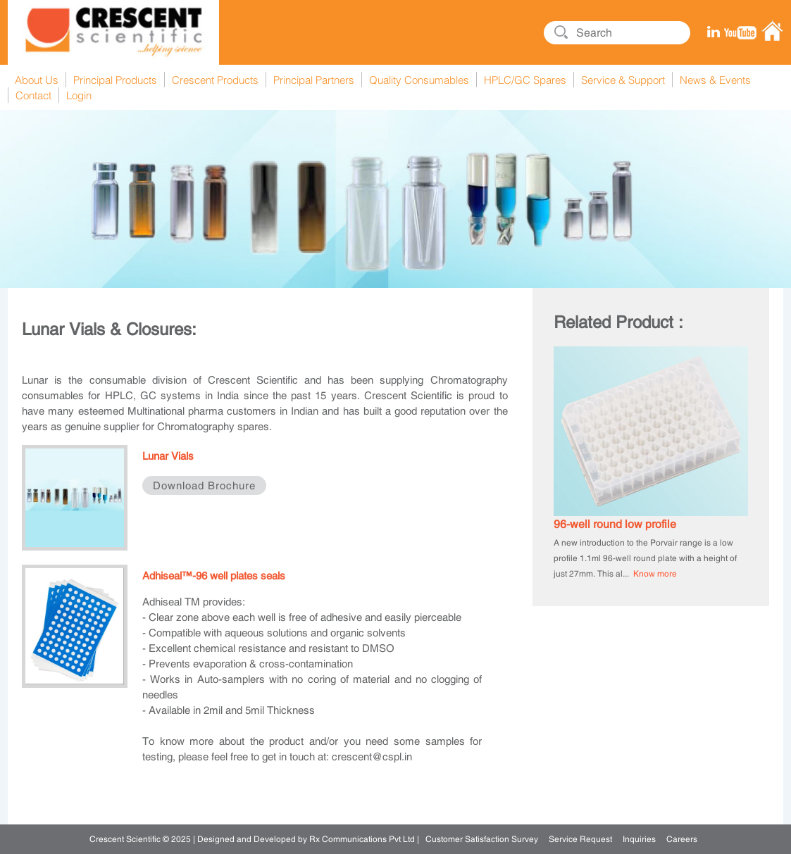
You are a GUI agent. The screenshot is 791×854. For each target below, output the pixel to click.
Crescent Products (215, 79)
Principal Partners (313, 79)
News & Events (715, 79)
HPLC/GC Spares (525, 79)
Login (79, 95)
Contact (33, 95)
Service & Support (623, 79)
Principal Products (115, 79)
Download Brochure (204, 485)
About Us (36, 79)
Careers (681, 839)
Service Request (580, 839)
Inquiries (639, 839)
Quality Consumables (419, 79)
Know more (655, 574)
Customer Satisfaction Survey (481, 839)
